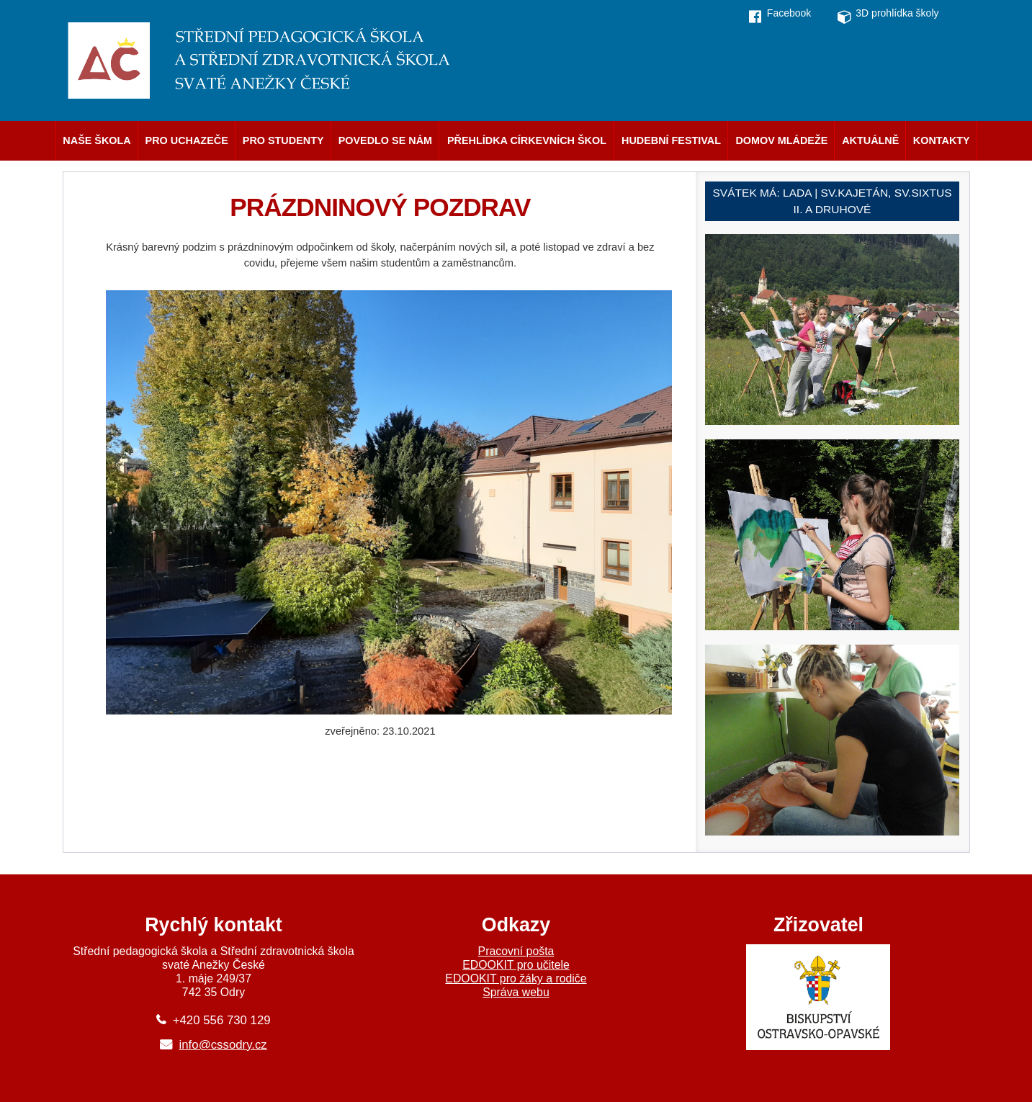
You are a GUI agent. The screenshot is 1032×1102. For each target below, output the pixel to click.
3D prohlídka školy (897, 13)
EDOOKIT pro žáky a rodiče (515, 978)
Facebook (789, 13)
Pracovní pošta (516, 951)
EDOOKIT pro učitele (516, 965)
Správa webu (516, 992)
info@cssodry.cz (223, 1045)
